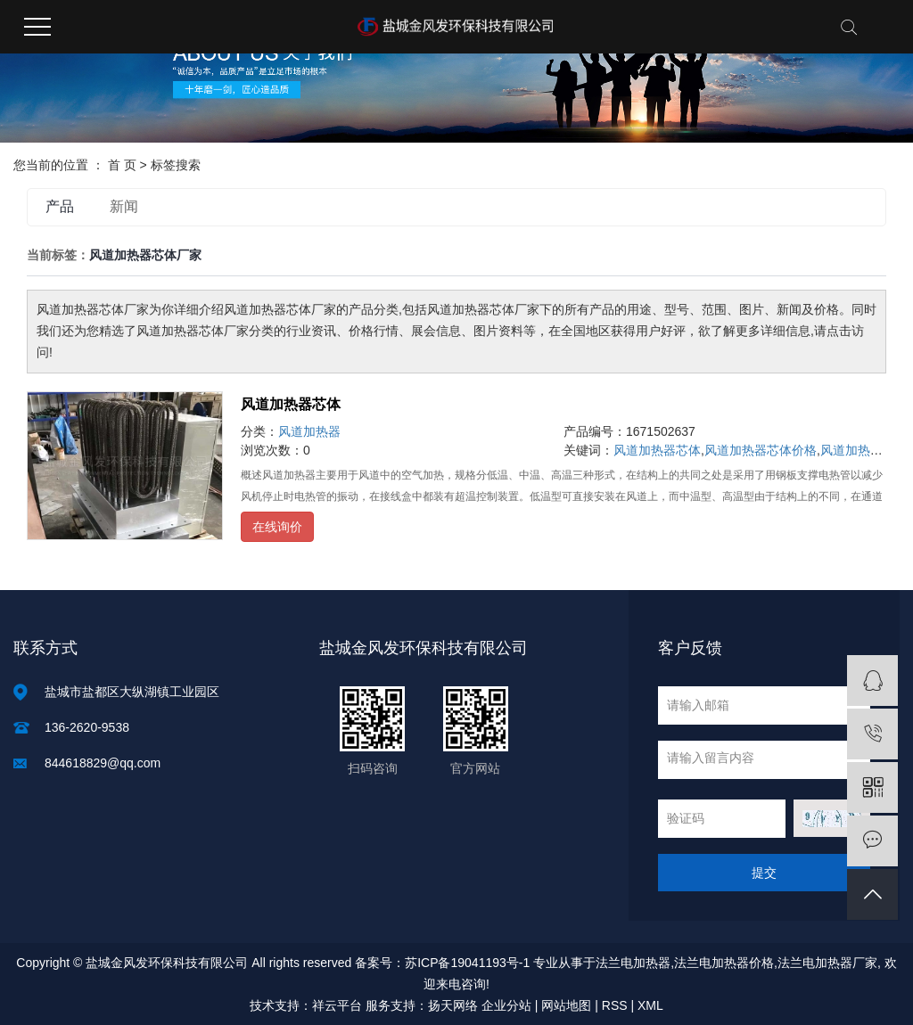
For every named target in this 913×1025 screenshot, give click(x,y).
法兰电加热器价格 (724, 962)
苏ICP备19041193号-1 (467, 962)
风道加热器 (309, 431)
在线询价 (277, 527)
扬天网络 (453, 1005)
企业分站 (506, 1005)
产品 (59, 206)
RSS (615, 1005)
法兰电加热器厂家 (827, 962)
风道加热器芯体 (291, 404)
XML (650, 1005)
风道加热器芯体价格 (760, 450)
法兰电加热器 (633, 962)
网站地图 (566, 1005)
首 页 (122, 165)
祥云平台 (337, 1005)
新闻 (124, 206)
